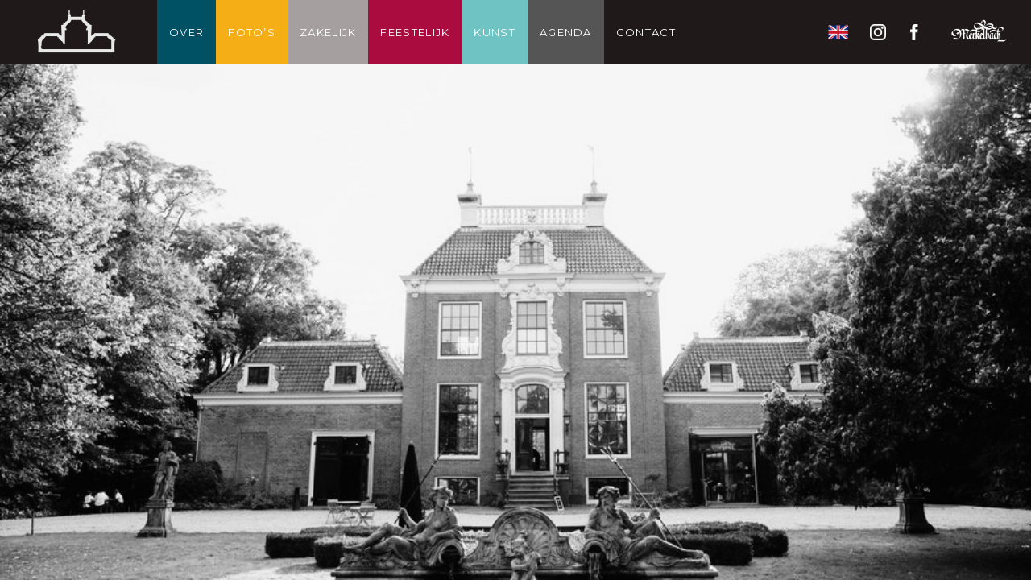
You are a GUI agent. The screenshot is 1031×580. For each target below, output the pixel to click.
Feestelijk (414, 32)
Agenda (566, 32)
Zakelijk (328, 32)
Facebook (918, 32)
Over (186, 32)
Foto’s (251, 32)
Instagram (878, 32)
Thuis (76, 32)
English (838, 32)
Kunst (495, 32)
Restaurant (978, 32)
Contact (646, 32)
